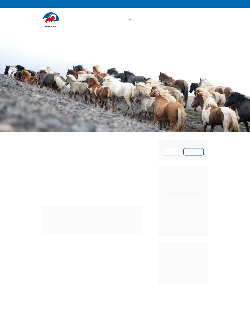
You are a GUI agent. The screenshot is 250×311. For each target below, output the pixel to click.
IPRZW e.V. (80, 19)
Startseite (121, 20)
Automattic (159, 304)
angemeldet (67, 222)
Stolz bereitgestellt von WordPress (104, 304)
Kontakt (199, 20)
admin (65, 150)
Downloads (180, 20)
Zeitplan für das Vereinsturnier (180, 230)
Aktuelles (144, 20)
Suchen (166, 146)
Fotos (163, 20)
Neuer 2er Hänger (173, 188)
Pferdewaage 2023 (173, 196)
